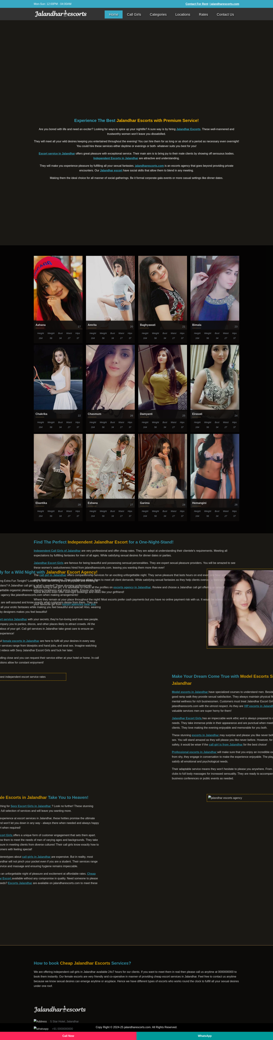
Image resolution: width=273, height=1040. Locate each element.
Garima (145, 795)
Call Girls (134, 14)
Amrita (92, 617)
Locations (182, 14)
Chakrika (41, 706)
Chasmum (94, 706)
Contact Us (225, 14)
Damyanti (146, 706)
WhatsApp (205, 1035)
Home (113, 14)
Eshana (93, 795)
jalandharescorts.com (224, 3)
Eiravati (197, 706)
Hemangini (199, 795)
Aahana (41, 617)
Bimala (196, 617)
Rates (203, 14)
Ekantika (41, 795)
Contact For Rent (197, 3)
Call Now (68, 1035)
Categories (158, 14)
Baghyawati (147, 617)
